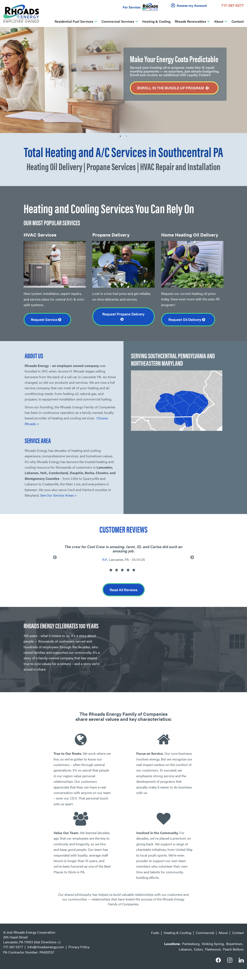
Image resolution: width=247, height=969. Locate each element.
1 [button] (120, 136)
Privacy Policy (78, 946)
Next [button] (192, 557)
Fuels (155, 932)
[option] (123, 80)
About (218, 21)
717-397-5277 (232, 5)
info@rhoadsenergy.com (45, 946)
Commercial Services (117, 21)
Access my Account (189, 5)
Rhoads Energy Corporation (34, 932)
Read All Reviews (124, 589)
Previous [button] (55, 557)
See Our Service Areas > (58, 495)
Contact (237, 21)
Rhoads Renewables (190, 21)
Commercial (205, 932)
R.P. (104, 559)
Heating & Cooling (156, 21)
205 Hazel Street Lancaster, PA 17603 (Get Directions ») (31, 939)
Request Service (47, 319)
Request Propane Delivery (123, 316)
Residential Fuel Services (74, 21)
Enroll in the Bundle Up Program (174, 88)
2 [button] (127, 136)
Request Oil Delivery (188, 319)
